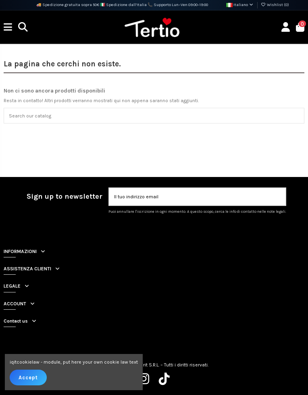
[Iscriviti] (277, 196)
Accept (28, 377)
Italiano (240, 4)
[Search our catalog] (296, 115)
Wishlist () (275, 4)
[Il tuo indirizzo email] (190, 196)
